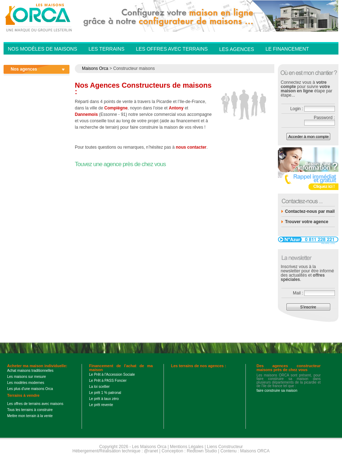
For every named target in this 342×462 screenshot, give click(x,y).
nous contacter (191, 147)
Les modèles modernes (25, 383)
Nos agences (24, 69)
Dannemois (86, 114)
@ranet (151, 450)
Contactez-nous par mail (310, 211)
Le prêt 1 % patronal (105, 393)
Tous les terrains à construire (30, 410)
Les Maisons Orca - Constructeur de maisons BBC (39, 17)
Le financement (287, 49)
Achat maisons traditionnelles (30, 371)
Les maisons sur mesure (26, 377)
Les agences (236, 49)
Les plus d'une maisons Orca (30, 389)
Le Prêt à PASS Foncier (107, 381)
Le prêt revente (101, 405)
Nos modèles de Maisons (42, 49)
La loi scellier (99, 387)
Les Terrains (106, 49)
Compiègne (116, 108)
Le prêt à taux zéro (104, 399)
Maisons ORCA (255, 450)
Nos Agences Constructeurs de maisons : (143, 88)
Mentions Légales (186, 446)
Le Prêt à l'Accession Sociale (112, 374)
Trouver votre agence (306, 221)
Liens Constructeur (225, 446)
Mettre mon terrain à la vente (30, 416)
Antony (176, 108)
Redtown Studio (202, 450)
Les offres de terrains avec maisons (35, 404)
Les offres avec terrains (172, 49)
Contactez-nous (288, 59)
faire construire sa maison (276, 390)
